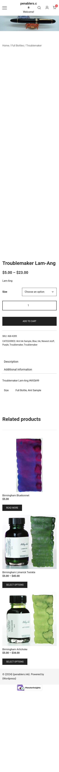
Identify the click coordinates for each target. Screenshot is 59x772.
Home (5, 45)
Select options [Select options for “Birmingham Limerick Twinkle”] (15, 666)
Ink (39, 422)
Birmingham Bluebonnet (15, 576)
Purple (5, 426)
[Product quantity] (29, 387)
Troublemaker (34, 45)
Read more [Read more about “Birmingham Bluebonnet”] (12, 589)
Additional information (18, 451)
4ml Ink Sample (23, 422)
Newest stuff (48, 422)
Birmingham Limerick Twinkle (18, 653)
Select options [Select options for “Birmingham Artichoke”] (15, 743)
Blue (34, 422)
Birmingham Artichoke (14, 730)
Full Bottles (17, 45)
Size (4, 373)
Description (11, 443)
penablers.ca (28, 5)
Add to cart (29, 402)
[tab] (29, 443)
